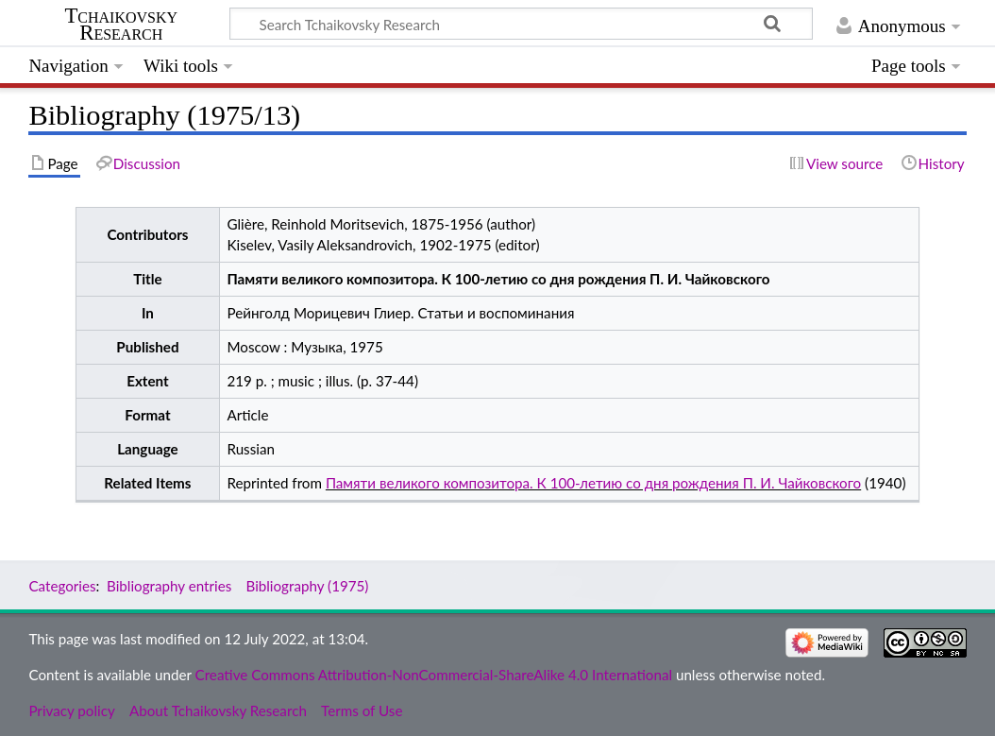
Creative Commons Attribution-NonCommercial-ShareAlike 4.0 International (433, 674)
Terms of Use (361, 710)
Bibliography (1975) (306, 585)
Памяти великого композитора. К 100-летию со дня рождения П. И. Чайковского (593, 482)
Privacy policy (71, 710)
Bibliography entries (169, 585)
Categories (61, 585)
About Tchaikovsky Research (218, 710)
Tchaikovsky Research (120, 25)
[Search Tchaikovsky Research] (521, 24)
